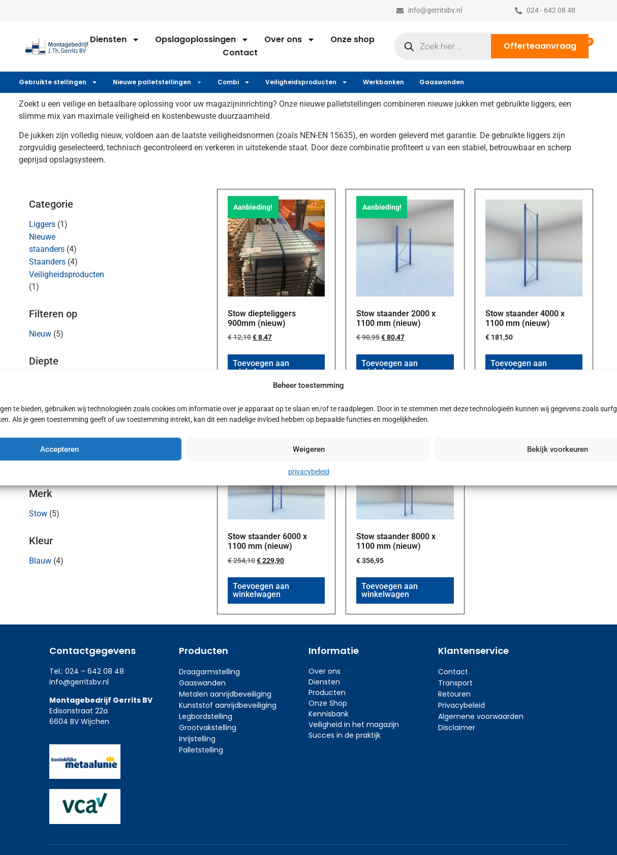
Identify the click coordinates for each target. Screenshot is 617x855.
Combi (234, 82)
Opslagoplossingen (202, 39)
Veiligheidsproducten (306, 82)
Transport (455, 683)
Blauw (40, 561)
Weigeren (309, 449)
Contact (240, 52)
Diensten (115, 39)
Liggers (42, 224)
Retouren (454, 694)
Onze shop (352, 39)
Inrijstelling (197, 739)
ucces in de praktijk (347, 735)
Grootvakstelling (207, 727)
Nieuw (40, 334)
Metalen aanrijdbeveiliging (225, 694)
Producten (327, 692)
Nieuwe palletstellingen (157, 82)
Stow (38, 513)
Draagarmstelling (209, 672)
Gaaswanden (441, 82)
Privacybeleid (461, 705)
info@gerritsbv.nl (79, 682)
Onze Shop (327, 703)
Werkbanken (383, 82)
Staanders (47, 262)
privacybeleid (308, 472)
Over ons (289, 39)
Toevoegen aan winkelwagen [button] (261, 367)
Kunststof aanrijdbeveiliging (227, 705)
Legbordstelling (205, 716)
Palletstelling (201, 750)
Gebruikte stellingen (58, 82)
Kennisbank (328, 714)
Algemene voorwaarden (480, 716)
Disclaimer (456, 727)
